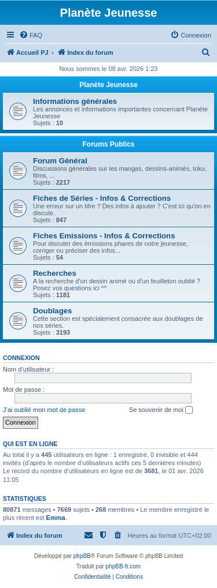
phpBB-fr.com (123, 566)
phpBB (82, 556)
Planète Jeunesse (108, 85)
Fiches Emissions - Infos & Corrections (104, 235)
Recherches (54, 273)
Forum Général (60, 160)
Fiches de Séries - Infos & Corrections (102, 198)
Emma (55, 517)
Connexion (21, 357)
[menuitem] (30, 35)
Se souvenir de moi (161, 410)
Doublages (52, 310)
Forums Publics (108, 144)
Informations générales (75, 101)
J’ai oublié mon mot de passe (44, 409)
